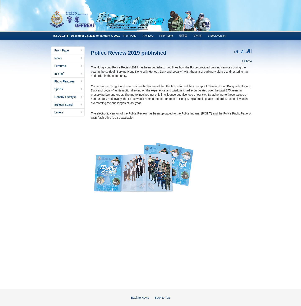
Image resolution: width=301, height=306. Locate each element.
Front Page (129, 35)
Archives (148, 35)
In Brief (68, 73)
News (68, 58)
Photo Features (68, 81)
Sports (68, 89)
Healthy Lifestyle (68, 97)
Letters (68, 112)
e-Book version (217, 35)
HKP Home (166, 35)
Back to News (140, 297)
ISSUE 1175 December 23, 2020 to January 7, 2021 (86, 35)
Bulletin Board (68, 104)
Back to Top (162, 297)
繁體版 (183, 35)
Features (68, 66)
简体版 (198, 35)
